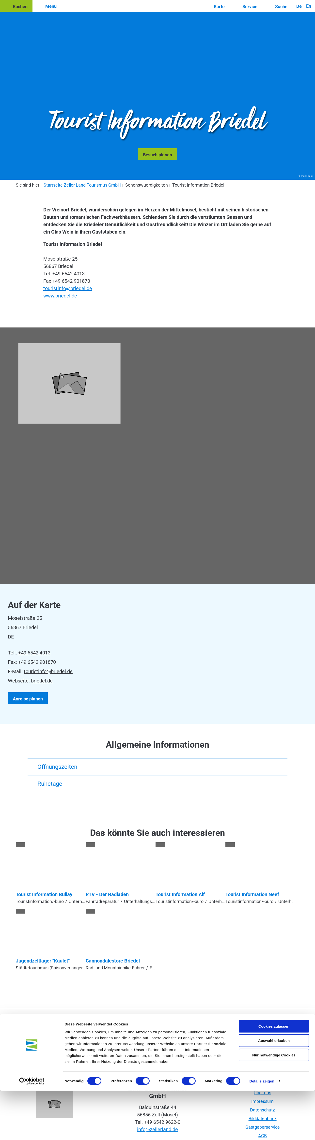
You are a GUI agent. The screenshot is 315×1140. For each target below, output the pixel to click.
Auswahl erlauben (274, 1090)
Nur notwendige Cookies (274, 1104)
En (308, 6)
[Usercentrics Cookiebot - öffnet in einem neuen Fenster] (31, 1130)
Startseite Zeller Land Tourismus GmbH (82, 185)
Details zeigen (261, 1130)
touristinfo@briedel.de (67, 288)
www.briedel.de (60, 296)
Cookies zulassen (273, 1075)
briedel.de (42, 681)
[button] (16, 6)
